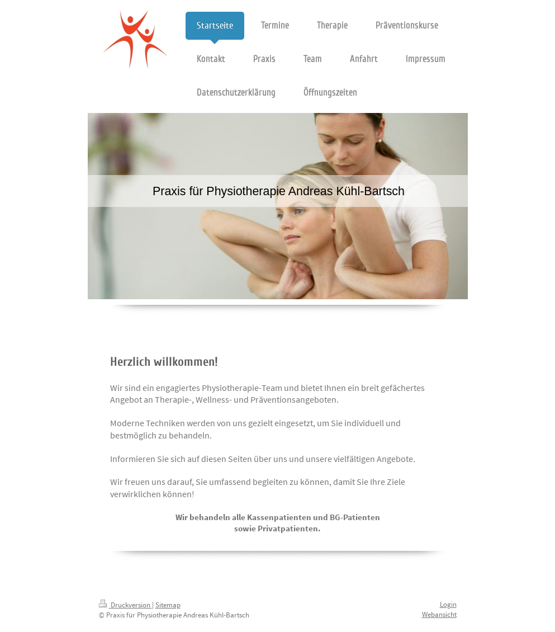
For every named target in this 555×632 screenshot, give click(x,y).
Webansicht (439, 614)
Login (448, 604)
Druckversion (125, 605)
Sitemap (168, 605)
